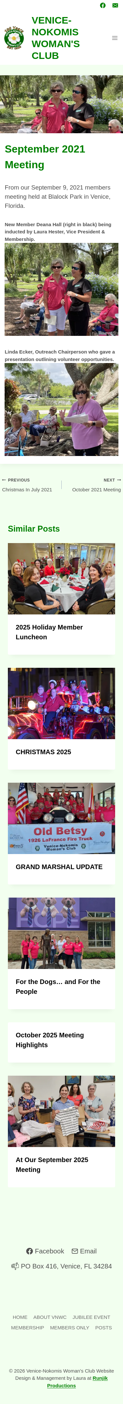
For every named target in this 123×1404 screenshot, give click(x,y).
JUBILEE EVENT (91, 1317)
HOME (20, 1317)
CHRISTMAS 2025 (43, 752)
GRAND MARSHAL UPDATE (59, 866)
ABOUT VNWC (50, 1317)
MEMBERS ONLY (70, 1327)
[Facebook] (102, 5)
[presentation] (61, 578)
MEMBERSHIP (27, 1327)
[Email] (115, 5)
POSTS (103, 1327)
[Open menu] (115, 38)
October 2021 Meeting (94, 484)
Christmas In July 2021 (29, 484)
